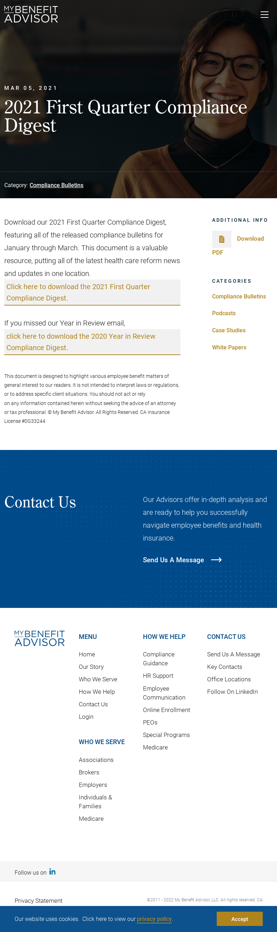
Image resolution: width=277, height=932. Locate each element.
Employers (93, 784)
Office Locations (229, 679)
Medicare (91, 818)
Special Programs (166, 735)
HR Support (158, 675)
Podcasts (224, 313)
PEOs (150, 722)
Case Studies (229, 330)
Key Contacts (224, 666)
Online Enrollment (166, 710)
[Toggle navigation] (264, 15)
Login (86, 716)
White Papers (229, 347)
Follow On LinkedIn (232, 691)
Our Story (91, 666)
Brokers (89, 772)
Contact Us (93, 704)
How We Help (97, 691)
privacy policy (154, 918)
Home (87, 654)
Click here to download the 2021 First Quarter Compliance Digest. (78, 292)
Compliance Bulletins (56, 185)
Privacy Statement (38, 900)
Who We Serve (98, 679)
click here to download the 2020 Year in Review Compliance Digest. (80, 341)
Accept (239, 918)
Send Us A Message (233, 654)
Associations (96, 760)
